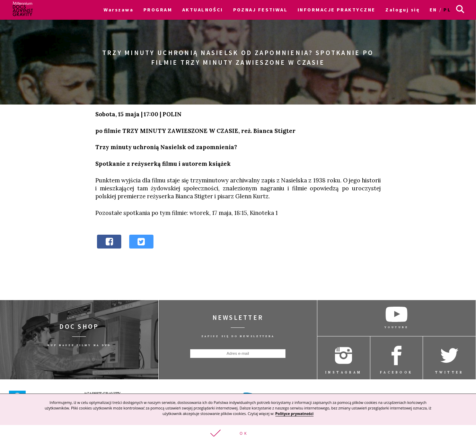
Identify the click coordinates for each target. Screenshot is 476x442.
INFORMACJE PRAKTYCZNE (336, 10)
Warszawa (119, 10)
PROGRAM (157, 10)
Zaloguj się (402, 10)
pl (447, 10)
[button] (238, 433)
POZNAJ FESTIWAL (260, 10)
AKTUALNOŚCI (202, 10)
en (433, 10)
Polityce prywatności (294, 413)
